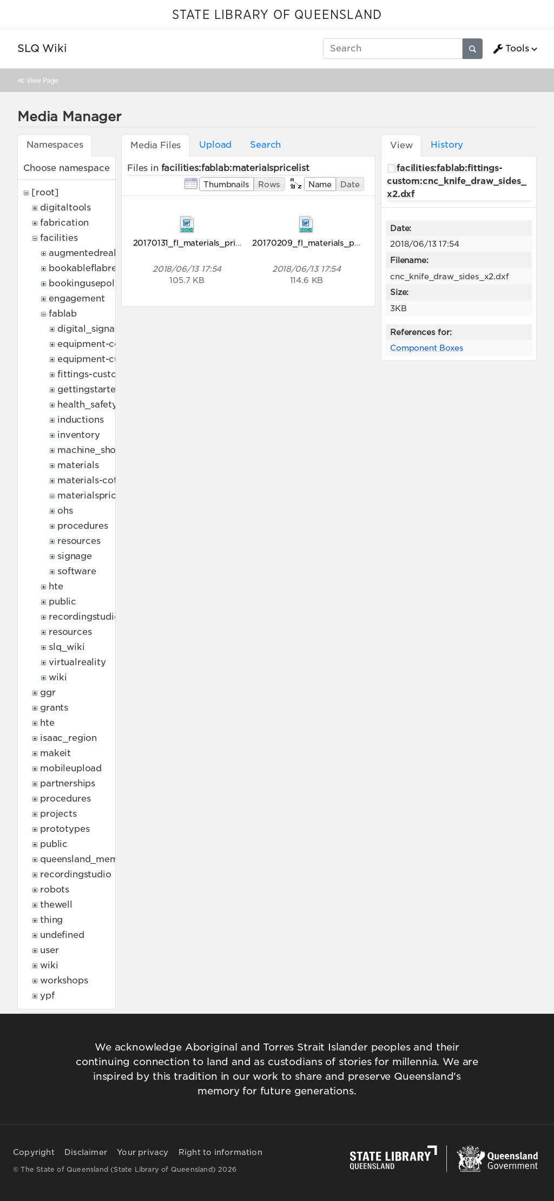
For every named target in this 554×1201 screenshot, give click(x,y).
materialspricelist (96, 495)
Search (265, 145)
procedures (82, 526)
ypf (47, 995)
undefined (62, 935)
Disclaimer (85, 1152)
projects (58, 814)
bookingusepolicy (88, 283)
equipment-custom (99, 359)
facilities (58, 238)
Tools (511, 48)
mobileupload (71, 768)
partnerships (67, 783)
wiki (58, 677)
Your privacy (142, 1152)
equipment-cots (92, 344)
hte (56, 586)
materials (78, 465)
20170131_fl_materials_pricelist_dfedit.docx (220, 242)
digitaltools (65, 207)
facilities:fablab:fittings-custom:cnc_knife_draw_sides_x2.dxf (456, 181)
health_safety (87, 404)
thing (51, 920)
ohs (65, 511)
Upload (215, 145)
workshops (64, 980)
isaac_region (68, 738)
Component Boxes (427, 347)
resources (79, 541)
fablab (63, 314)
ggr (48, 692)
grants (54, 708)
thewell (56, 905)
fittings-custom (91, 374)
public (62, 601)
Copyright (34, 1152)
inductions (80, 420)
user (49, 950)
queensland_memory (86, 859)
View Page (42, 80)
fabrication (64, 223)
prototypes (64, 829)
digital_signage (91, 329)
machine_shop (89, 450)
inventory (78, 435)
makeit (55, 753)
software (76, 571)
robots (54, 889)
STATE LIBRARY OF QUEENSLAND (277, 15)
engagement (76, 298)
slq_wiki (67, 647)
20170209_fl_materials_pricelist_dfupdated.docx (351, 242)
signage (74, 556)
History (447, 145)
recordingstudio (84, 617)
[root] (45, 192)
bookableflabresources (100, 268)
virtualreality (77, 662)
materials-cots (89, 480)
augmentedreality (88, 253)
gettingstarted (89, 389)
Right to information (220, 1152)
